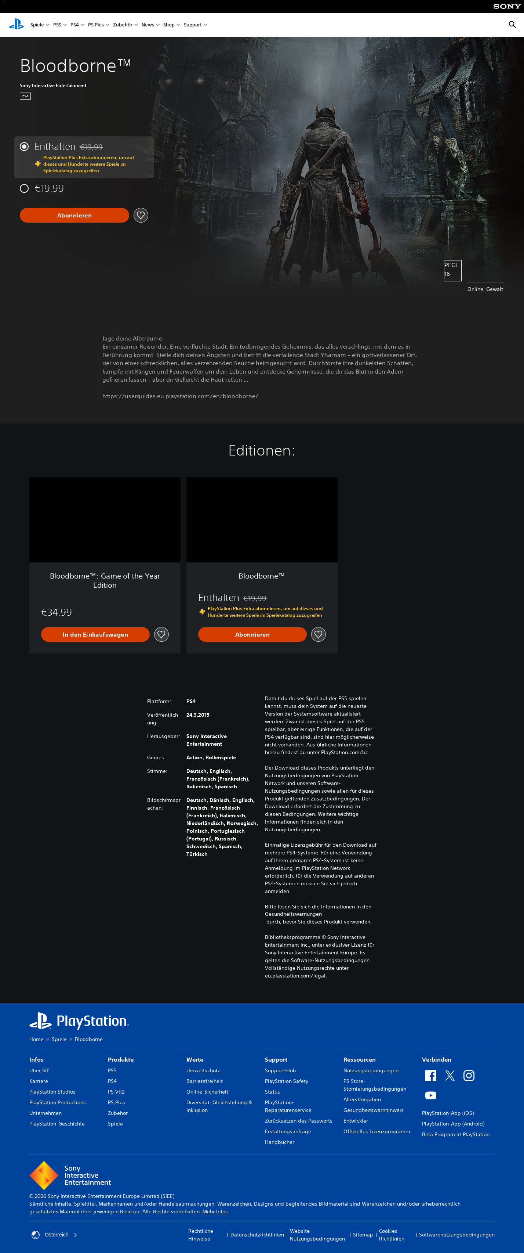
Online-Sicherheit (207, 1091)
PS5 (57, 25)
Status (272, 1091)
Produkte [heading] (121, 1059)
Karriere (38, 1081)
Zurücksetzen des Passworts (298, 1120)
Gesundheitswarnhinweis (373, 1110)
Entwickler (355, 1120)
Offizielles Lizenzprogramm (376, 1131)
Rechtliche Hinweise (200, 1235)
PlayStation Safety (286, 1081)
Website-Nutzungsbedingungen (317, 1235)
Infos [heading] (36, 1059)
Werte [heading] (194, 1059)
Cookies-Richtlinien (391, 1235)
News (148, 25)
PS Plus (96, 25)
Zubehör (122, 25)
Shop (169, 25)
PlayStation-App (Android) (453, 1123)
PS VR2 (116, 1091)
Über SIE (39, 1070)
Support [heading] (276, 1059)
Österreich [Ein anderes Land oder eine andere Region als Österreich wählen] (54, 1235)
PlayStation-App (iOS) (448, 1113)
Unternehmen (45, 1113)
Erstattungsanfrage (288, 1131)
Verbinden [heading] (436, 1059)
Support (193, 25)
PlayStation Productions (57, 1102)
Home (36, 1039)
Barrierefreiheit (204, 1081)
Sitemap (363, 1234)
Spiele (37, 25)
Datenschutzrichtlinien (257, 1234)
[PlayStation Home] (16, 25)
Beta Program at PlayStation (456, 1134)
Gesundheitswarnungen (293, 914)
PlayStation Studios (52, 1091)
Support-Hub (280, 1070)
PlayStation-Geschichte (57, 1123)
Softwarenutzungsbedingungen (457, 1234)
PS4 (74, 25)
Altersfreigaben (362, 1099)
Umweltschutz (203, 1070)
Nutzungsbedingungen (371, 1070)
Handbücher (279, 1142)
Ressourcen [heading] (359, 1059)
